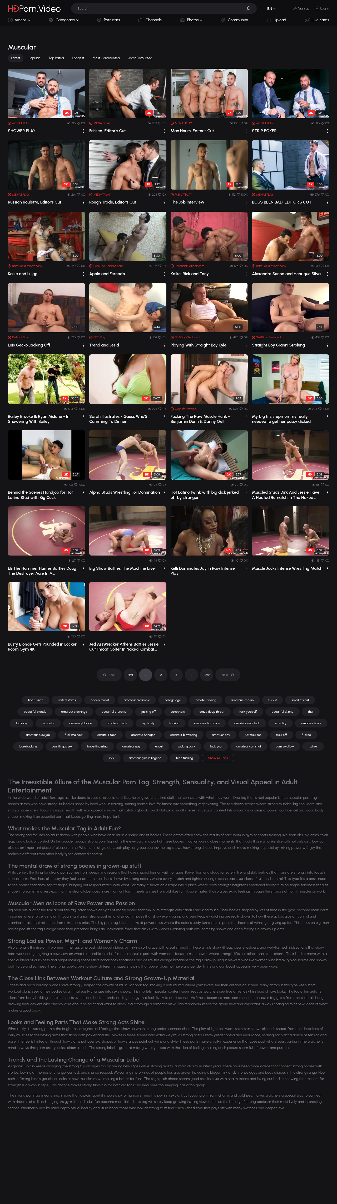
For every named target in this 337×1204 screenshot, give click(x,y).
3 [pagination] (176, 675)
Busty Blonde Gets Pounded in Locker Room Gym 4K (42, 647)
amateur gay (131, 746)
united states (67, 700)
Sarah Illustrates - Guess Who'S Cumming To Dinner (118, 419)
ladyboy (21, 723)
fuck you (215, 746)
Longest (78, 58)
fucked (306, 735)
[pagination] (109, 674)
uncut (159, 746)
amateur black (117, 723)
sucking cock (186, 746)
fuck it (272, 700)
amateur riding (206, 700)
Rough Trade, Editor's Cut (112, 202)
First (130, 675)
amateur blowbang (183, 735)
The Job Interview (187, 202)
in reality (280, 723)
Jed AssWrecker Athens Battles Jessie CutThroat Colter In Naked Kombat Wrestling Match (123, 647)
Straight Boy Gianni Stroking (278, 345)
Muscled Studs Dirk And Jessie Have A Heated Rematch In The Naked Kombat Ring (285, 495)
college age (173, 700)
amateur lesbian (242, 700)
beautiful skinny (282, 712)
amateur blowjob (38, 735)
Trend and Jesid (104, 345)
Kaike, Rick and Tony (190, 273)
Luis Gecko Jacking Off (29, 345)
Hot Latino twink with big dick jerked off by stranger (205, 495)
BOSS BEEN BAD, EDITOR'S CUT (282, 202)
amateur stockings (74, 712)
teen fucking (184, 758)
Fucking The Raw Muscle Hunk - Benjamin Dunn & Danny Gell (200, 419)
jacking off (148, 712)
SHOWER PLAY (22, 130)
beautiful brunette (114, 712)
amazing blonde (80, 723)
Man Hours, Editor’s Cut (192, 130)
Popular (34, 58)
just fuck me (253, 735)
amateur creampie (137, 700)
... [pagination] (191, 675)
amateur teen (106, 735)
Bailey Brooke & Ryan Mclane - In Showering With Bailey (39, 419)
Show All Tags (218, 758)
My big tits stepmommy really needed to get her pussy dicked (281, 419)
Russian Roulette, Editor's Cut (34, 202)
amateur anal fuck (247, 723)
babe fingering (97, 746)
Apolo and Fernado (107, 273)
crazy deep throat (211, 712)
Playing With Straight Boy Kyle (198, 345)
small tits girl (300, 700)
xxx (111, 758)
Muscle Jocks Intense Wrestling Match (287, 568)
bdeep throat (100, 700)
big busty (148, 723)
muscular (48, 723)
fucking (174, 723)
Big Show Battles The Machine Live (122, 568)
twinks (313, 746)
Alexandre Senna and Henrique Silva (286, 273)
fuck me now (73, 735)
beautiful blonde (35, 712)
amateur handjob (143, 735)
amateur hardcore (207, 723)
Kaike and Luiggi (23, 273)
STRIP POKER (264, 130)
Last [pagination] (207, 675)
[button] (250, 8)
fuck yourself (248, 712)
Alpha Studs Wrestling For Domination (124, 492)
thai (310, 712)
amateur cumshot (248, 746)
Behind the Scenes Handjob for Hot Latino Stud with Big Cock (40, 495)
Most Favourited (140, 58)
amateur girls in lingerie (145, 758)
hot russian (35, 700)
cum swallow (285, 746)
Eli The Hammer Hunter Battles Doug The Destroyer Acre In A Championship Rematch (42, 571)
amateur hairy (311, 723)
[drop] (83, 131)
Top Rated (56, 58)
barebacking (28, 746)
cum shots (178, 712)
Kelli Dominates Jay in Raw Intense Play (203, 571)
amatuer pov (221, 735)
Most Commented (106, 58)
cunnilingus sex (62, 746)
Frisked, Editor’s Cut (107, 130)
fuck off (281, 735)
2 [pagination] (161, 675)
